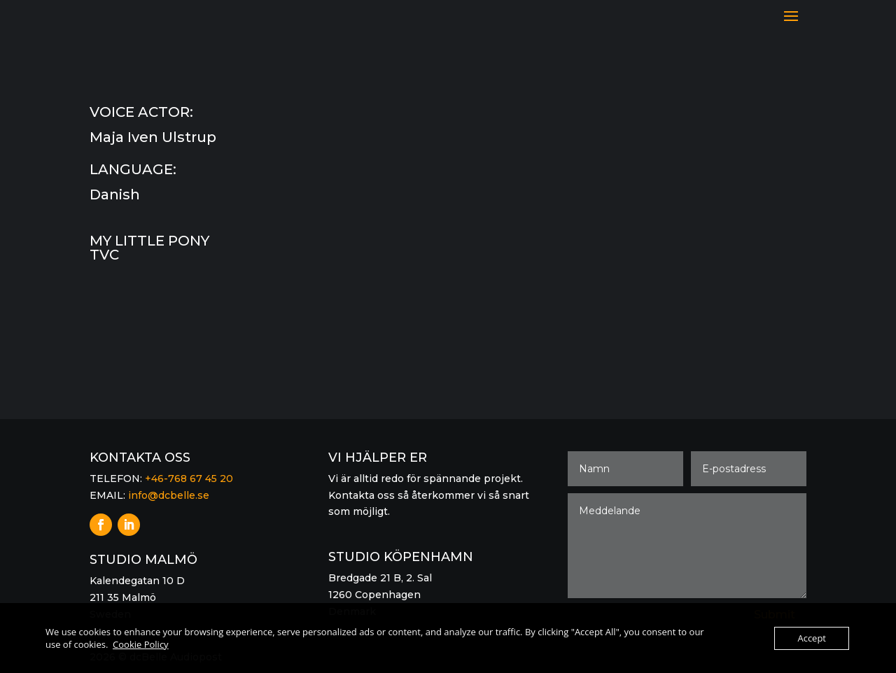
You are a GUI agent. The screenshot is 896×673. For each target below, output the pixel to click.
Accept (811, 638)
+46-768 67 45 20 (189, 478)
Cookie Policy (141, 644)
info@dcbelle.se (168, 495)
